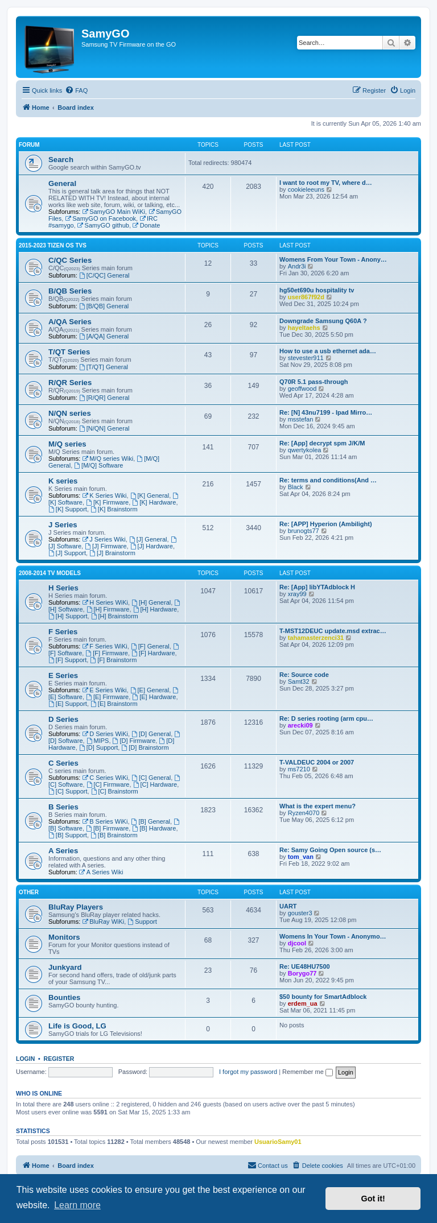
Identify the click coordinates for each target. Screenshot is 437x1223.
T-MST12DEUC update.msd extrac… (332, 630)
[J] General (148, 539)
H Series (63, 588)
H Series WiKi (105, 602)
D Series (63, 719)
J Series (62, 524)
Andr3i (297, 266)
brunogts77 (303, 530)
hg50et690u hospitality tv (316, 290)
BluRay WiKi (103, 921)
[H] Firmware (108, 609)
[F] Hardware (153, 653)
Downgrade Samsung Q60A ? (323, 320)
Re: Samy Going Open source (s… (330, 849)
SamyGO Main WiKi (113, 211)
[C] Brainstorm (114, 791)
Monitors (64, 937)
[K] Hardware (154, 502)
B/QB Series (70, 291)
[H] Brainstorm (114, 616)
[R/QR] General (104, 397)
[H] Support (67, 616)
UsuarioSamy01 (278, 1141)
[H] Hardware (155, 609)
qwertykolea (304, 450)
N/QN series (69, 413)
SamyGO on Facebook (100, 218)
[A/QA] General (104, 336)
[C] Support (67, 791)
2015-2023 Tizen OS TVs (52, 245)
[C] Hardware (155, 784)
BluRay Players (75, 907)
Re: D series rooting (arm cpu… (326, 718)
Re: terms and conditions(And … (328, 480)
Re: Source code (304, 674)
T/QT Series (69, 352)
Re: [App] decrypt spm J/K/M (322, 443)
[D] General (151, 733)
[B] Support (67, 835)
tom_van (301, 856)
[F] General (150, 646)
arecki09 (300, 725)
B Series (63, 807)
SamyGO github (103, 225)
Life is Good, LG (77, 1026)
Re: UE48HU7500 (304, 966)
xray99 (297, 593)
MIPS (97, 740)
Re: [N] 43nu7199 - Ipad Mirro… (325, 412)
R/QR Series (70, 382)
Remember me (307, 1071)
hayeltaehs (304, 327)
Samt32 (299, 681)
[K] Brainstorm (114, 509)
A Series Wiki (101, 872)
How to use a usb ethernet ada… (327, 351)
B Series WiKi (104, 821)
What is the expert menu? (317, 806)
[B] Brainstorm (114, 835)
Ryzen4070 (304, 812)
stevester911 (306, 357)
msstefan (301, 419)
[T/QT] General (103, 366)
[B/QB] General (104, 306)
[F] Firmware (106, 653)
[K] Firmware (107, 502)
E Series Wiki (104, 690)
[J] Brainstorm (112, 552)
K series (62, 481)
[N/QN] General (104, 428)
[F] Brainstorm (113, 659)
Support (141, 921)
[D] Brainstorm (144, 747)
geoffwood (302, 388)
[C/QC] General (104, 275)
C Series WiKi (105, 777)
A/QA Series (70, 321)
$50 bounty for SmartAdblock (322, 996)
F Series (62, 631)
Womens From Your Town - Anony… (333, 259)
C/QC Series (70, 260)
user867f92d (306, 297)
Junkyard (65, 967)
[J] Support (67, 552)
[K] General (149, 495)
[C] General (151, 777)
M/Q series (67, 444)
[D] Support (98, 747)
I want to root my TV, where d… (325, 182)
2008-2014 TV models (50, 573)
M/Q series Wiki (107, 458)
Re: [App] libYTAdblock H (317, 587)
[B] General (150, 821)
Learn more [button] (77, 1205)
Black (295, 487)
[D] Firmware (134, 740)
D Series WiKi (105, 733)
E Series (63, 675)
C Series (63, 763)
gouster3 (300, 913)
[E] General (149, 690)
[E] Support (67, 703)
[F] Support (67, 659)
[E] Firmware (107, 696)
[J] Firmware (105, 546)
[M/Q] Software (98, 465)
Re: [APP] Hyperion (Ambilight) (325, 523)
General (62, 183)
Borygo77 (302, 973)
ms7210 (299, 769)
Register (59, 1058)
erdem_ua (303, 1003)
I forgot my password (248, 1071)
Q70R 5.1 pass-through (313, 381)
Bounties (64, 997)
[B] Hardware (154, 828)
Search (60, 159)
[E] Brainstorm (114, 703)
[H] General (151, 602)
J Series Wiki (103, 539)
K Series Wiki (104, 495)
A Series (63, 850)
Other (29, 892)
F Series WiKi (104, 646)
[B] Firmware (107, 828)
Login (25, 1058)
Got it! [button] (373, 1198)
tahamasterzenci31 (316, 637)
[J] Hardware (151, 546)
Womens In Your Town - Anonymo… (332, 936)
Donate (146, 225)
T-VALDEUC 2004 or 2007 (316, 762)
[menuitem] (76, 90)
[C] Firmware (108, 784)
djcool (297, 943)
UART (288, 906)
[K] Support (67, 509)
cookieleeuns (306, 189)
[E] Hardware (154, 696)
